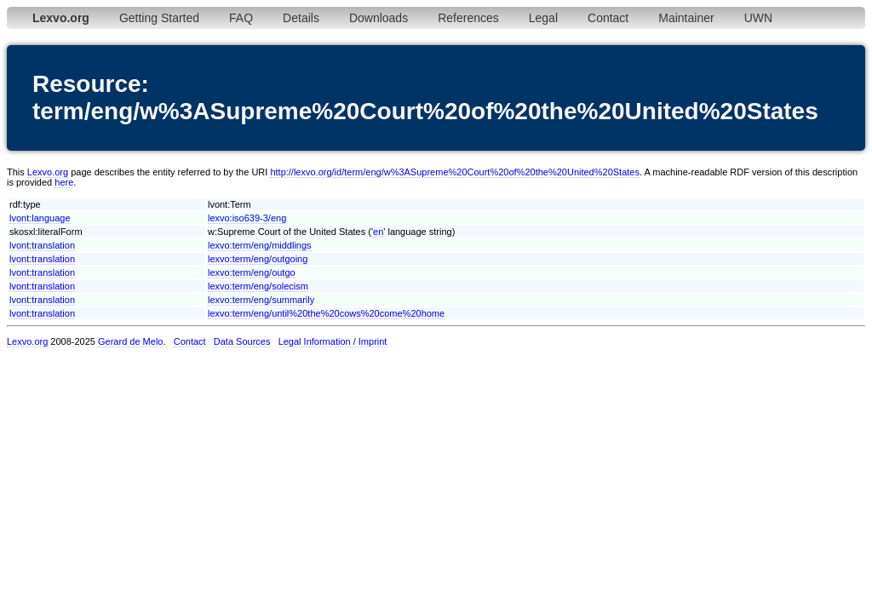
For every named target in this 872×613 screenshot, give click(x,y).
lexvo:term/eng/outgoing (257, 259)
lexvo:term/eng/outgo (251, 272)
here (63, 182)
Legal (543, 18)
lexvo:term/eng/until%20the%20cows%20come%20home (326, 313)
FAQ (241, 18)
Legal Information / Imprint (332, 341)
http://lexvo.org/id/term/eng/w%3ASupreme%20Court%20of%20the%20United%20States (455, 172)
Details (301, 18)
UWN (758, 18)
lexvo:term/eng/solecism (258, 286)
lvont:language (40, 218)
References (468, 18)
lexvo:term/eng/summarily (261, 300)
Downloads (378, 18)
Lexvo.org (47, 172)
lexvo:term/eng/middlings (260, 245)
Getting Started (159, 18)
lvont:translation (42, 245)
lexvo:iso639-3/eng (247, 218)
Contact (608, 18)
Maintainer (686, 18)
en (378, 231)
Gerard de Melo (130, 341)
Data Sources (242, 341)
